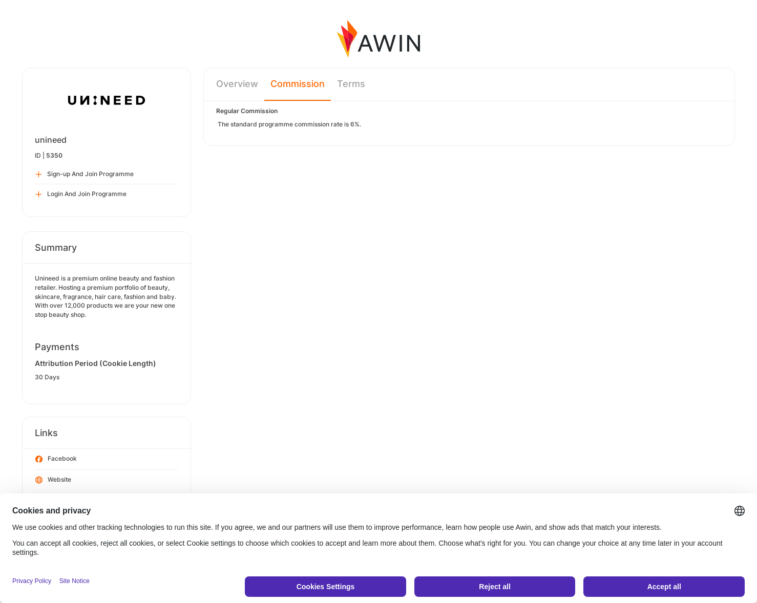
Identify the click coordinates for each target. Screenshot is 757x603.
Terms (351, 83)
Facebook (56, 459)
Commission (297, 83)
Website (53, 480)
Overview (237, 83)
